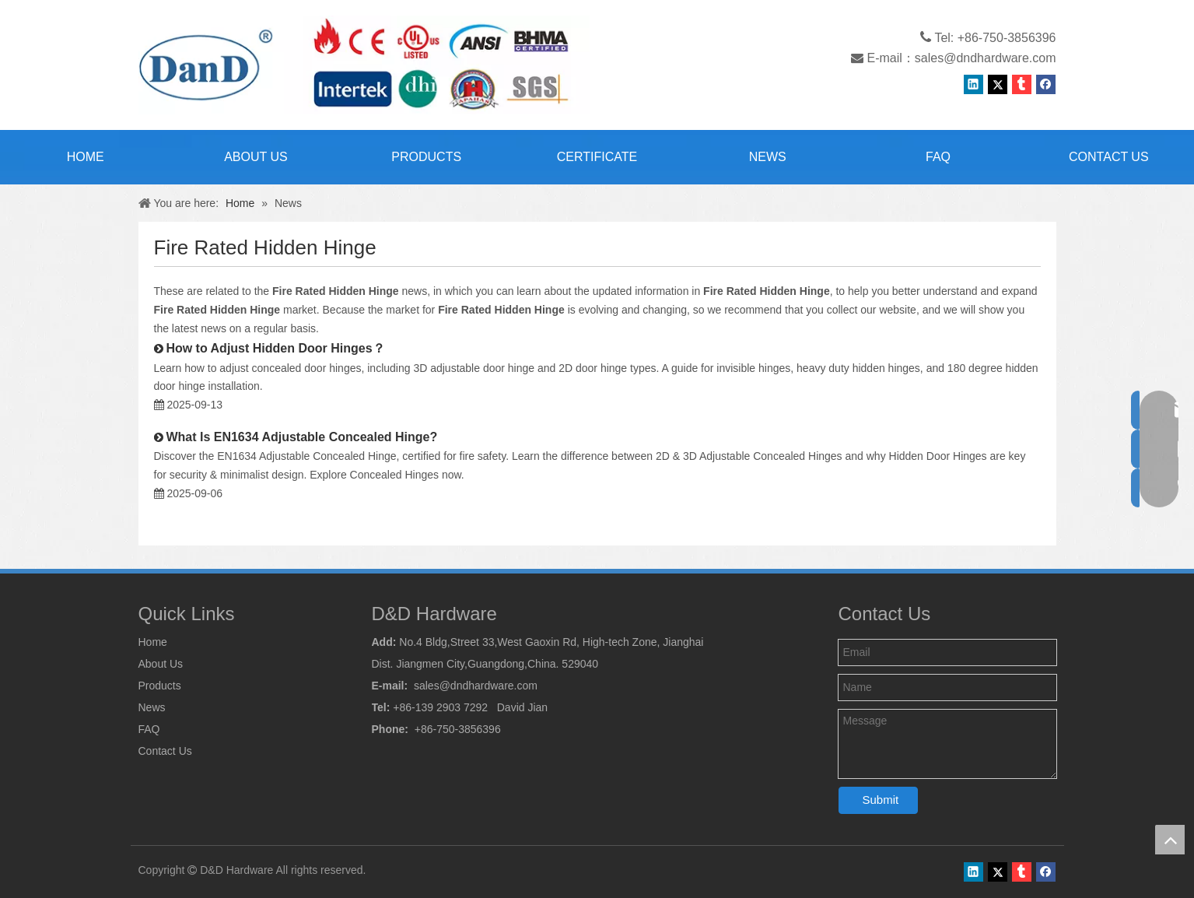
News (152, 707)
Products (159, 685)
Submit (881, 799)
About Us (161, 664)
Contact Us (165, 751)
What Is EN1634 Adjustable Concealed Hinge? (301, 437)
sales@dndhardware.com (985, 58)
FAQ (149, 729)
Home (152, 642)
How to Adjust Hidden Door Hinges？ (275, 348)
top (1170, 839)
